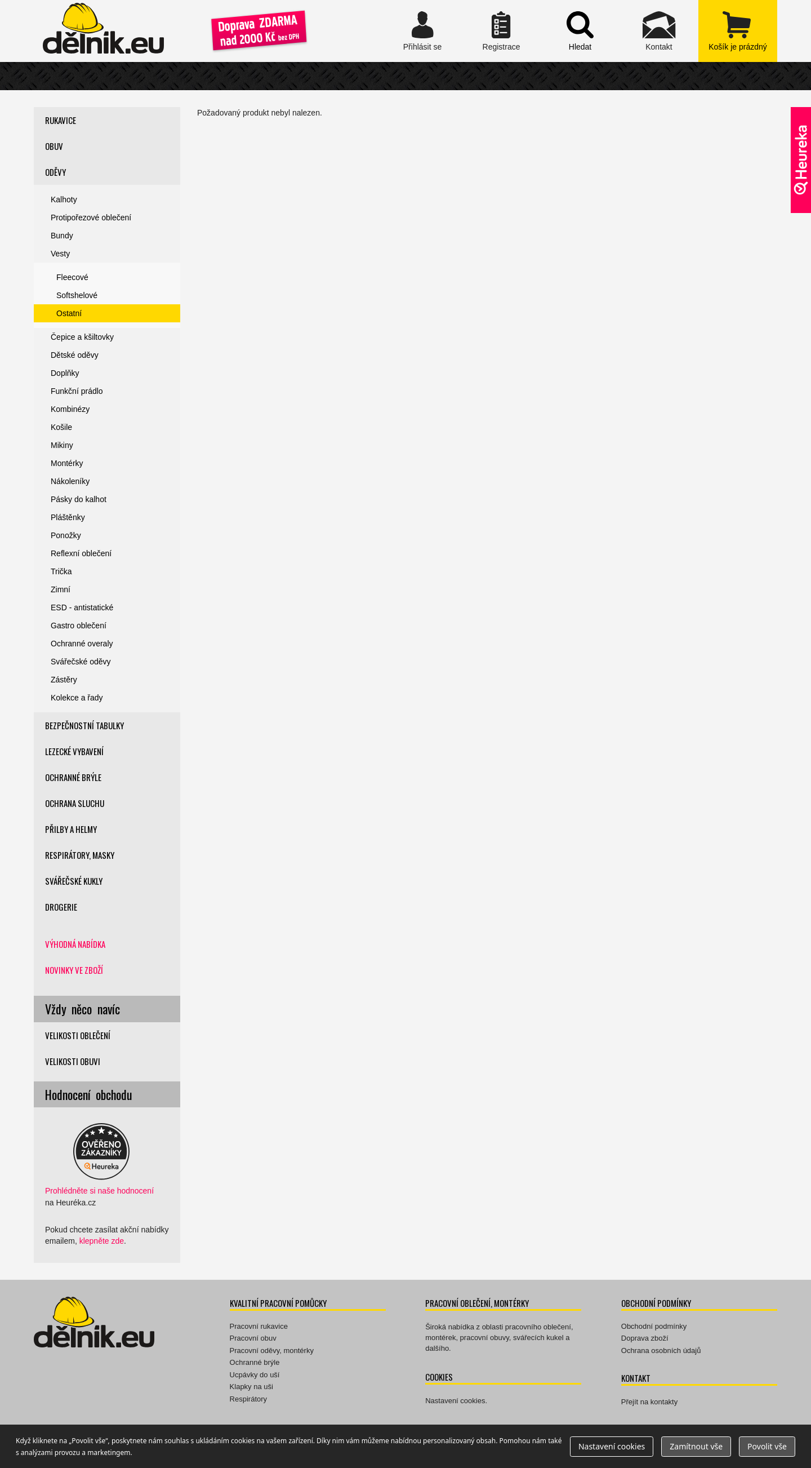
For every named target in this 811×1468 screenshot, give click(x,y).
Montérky (67, 463)
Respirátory (248, 1399)
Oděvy (55, 172)
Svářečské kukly (74, 881)
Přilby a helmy (71, 829)
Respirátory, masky (79, 855)
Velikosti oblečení (77, 1035)
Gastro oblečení (78, 625)
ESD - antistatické (82, 607)
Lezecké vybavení (74, 751)
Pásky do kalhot (78, 499)
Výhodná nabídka (75, 944)
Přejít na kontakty (649, 1402)
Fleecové (72, 277)
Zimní (60, 589)
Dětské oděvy (75, 355)
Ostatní (69, 313)
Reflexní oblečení (81, 553)
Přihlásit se (422, 31)
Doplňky (65, 373)
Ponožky (66, 535)
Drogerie (61, 907)
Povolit (767, 1446)
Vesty (60, 253)
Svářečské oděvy (81, 661)
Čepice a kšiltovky (82, 337)
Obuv (54, 146)
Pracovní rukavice (259, 1326)
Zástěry (64, 679)
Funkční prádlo (77, 391)
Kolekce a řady (77, 697)
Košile (61, 427)
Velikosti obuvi (72, 1061)
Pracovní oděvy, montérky (272, 1350)
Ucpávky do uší (255, 1375)
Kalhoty (64, 199)
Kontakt (659, 31)
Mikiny (62, 445)
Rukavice (60, 120)
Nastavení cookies (455, 1400)
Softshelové (76, 295)
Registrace (501, 31)
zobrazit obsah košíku (737, 31)
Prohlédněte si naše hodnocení (99, 1190)
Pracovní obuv (253, 1338)
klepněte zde (101, 1240)
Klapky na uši (251, 1386)
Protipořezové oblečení (91, 217)
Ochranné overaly (82, 643)
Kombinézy (70, 409)
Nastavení (611, 1446)
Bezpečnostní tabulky (84, 725)
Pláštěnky (68, 517)
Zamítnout (696, 1446)
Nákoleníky (70, 481)
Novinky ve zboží (74, 970)
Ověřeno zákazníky (801, 160)
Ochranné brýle (73, 777)
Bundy (62, 235)
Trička (61, 571)
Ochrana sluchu (74, 803)
